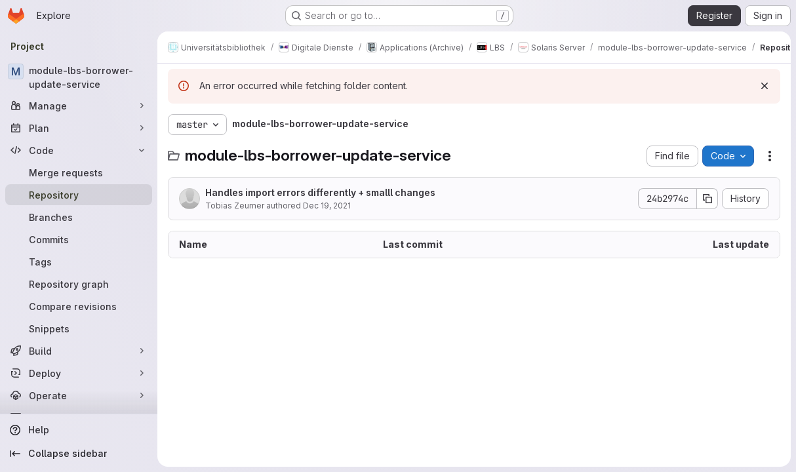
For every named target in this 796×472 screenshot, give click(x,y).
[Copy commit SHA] (707, 198)
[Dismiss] (764, 86)
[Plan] (78, 127)
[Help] (78, 430)
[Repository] (78, 194)
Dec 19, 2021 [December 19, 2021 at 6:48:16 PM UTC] (327, 205)
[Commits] (78, 239)
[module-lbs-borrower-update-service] (78, 77)
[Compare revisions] (78, 306)
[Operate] (78, 395)
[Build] (78, 350)
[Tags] (78, 261)
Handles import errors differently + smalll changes (320, 192)
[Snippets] (78, 328)
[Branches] (78, 216)
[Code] (78, 150)
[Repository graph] (78, 283)
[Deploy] (78, 373)
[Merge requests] (78, 172)
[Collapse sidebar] (78, 453)
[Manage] (78, 105)
